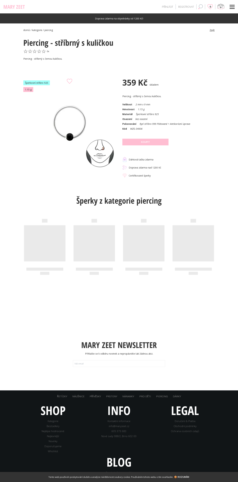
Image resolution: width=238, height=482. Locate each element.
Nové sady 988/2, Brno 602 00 (118, 436)
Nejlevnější (53, 436)
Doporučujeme (53, 446)
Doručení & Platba (185, 421)
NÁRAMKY (128, 396)
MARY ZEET (14, 6)
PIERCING (162, 396)
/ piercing (48, 30)
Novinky (53, 441)
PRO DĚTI (145, 396)
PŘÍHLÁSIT (167, 6)
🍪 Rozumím (181, 476)
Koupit (145, 142)
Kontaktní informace (119, 421)
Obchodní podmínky (185, 426)
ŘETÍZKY (62, 396)
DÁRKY (177, 396)
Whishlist (53, 451)
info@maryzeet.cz (119, 426)
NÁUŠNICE (78, 396)
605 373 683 (118, 431)
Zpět (212, 30)
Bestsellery (53, 426)
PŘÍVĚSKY (95, 396)
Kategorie (53, 421)
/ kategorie (37, 30)
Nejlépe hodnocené (53, 431)
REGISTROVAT (186, 6)
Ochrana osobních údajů (185, 431)
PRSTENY (111, 396)
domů (27, 30)
